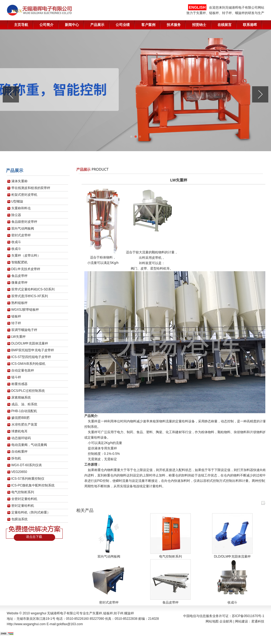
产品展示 (97, 25)
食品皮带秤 (19, 276)
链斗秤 (16, 377)
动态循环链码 (21, 438)
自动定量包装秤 (22, 370)
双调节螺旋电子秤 (24, 330)
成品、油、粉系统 (24, 404)
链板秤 (16, 316)
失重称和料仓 (21, 208)
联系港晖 (250, 25)
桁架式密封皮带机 (24, 195)
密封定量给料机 (22, 506)
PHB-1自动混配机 (24, 411)
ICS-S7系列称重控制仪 (28, 479)
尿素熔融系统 (21, 397)
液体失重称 (19, 181)
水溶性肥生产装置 (24, 424)
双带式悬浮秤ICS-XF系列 (29, 296)
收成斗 (16, 242)
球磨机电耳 (19, 431)
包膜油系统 (19, 519)
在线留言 (225, 25)
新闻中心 (72, 25)
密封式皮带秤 (21, 235)
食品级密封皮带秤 (24, 222)
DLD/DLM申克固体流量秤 (29, 343)
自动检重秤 (19, 451)
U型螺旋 (17, 201)
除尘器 (16, 215)
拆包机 (16, 458)
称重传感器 (19, 384)
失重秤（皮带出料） (26, 255)
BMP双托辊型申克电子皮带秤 (32, 350)
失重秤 (97, 613)
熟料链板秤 (19, 303)
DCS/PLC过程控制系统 (28, 391)
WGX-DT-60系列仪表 (26, 465)
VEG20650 (19, 472)
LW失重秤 (18, 337)
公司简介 (46, 25)
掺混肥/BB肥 (20, 418)
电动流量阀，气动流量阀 (29, 445)
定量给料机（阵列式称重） (30, 512)
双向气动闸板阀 (22, 228)
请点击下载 (34, 537)
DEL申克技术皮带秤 (25, 269)
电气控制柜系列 (22, 492)
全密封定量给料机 (24, 499)
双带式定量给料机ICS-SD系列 (33, 289)
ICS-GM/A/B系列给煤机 (28, 364)
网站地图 (212, 621)
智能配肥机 (19, 262)
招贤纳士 (199, 25)
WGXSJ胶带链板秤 (25, 310)
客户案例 (148, 25)
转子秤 (16, 323)
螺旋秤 (129, 613)
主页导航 (21, 25)
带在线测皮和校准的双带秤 (30, 188)
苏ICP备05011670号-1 (248, 616)
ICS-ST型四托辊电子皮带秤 (31, 357)
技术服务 (174, 25)
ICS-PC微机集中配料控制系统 (33, 485)
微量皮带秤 (19, 282)
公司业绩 (123, 25)
